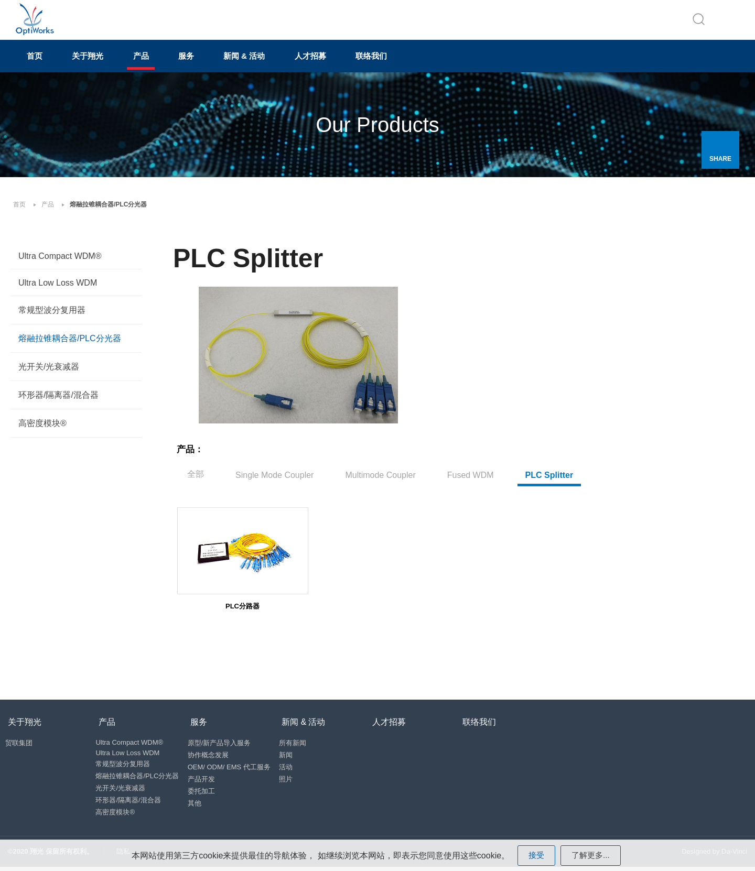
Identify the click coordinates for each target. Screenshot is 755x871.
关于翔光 (101, 61)
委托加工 (207, 790)
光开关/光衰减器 (48, 370)
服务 (217, 61)
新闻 (297, 754)
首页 (39, 61)
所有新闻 (303, 742)
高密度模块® (42, 426)
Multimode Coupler (380, 470)
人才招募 (359, 61)
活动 (297, 766)
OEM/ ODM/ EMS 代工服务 (235, 766)
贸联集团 (21, 742)
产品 (163, 61)
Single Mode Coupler (274, 470)
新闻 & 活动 (284, 61)
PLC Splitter (549, 470)
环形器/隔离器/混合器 (58, 398)
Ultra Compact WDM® (59, 259)
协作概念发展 (214, 754)
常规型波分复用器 (51, 313)
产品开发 (207, 778)
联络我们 (430, 61)
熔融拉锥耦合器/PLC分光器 (69, 341)
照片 (297, 778)
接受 (535, 855)
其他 (201, 803)
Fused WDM (470, 470)
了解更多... (591, 855)
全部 (195, 469)
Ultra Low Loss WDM (57, 286)
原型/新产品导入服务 (225, 742)
